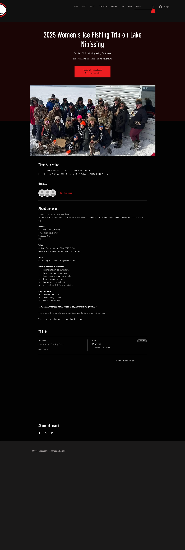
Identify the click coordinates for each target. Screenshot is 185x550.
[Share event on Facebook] (39, 433)
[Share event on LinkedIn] (52, 433)
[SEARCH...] (141, 7)
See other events (92, 73)
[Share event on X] (46, 433)
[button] (153, 10)
